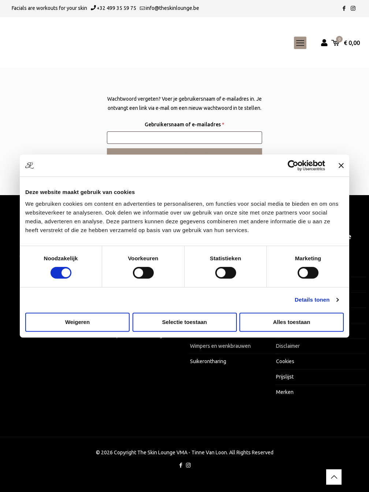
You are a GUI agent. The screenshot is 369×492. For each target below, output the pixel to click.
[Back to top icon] (334, 477)
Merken (285, 392)
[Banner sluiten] (341, 165)
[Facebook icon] (344, 8)
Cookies (285, 361)
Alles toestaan (291, 322)
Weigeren (77, 322)
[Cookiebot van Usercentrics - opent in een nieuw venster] (293, 165)
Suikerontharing (208, 361)
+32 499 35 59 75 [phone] (116, 8)
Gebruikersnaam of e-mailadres (193, 123)
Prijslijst (285, 377)
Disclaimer (288, 346)
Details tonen (312, 300)
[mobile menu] (300, 43)
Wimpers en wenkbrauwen (220, 346)
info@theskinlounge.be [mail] (172, 8)
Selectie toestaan (184, 322)
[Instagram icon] (353, 8)
